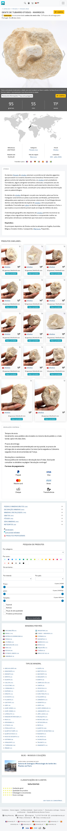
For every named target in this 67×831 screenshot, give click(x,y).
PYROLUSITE (10, 728)
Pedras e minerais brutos (16, 506)
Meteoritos (10, 524)
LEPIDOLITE (9, 714)
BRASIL (9, 633)
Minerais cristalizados (15, 512)
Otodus (55, 150)
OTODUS (9, 725)
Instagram (29, 815)
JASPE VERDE (10, 708)
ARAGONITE (42, 677)
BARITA (40, 679)
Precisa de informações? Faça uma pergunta (17, 96)
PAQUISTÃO (42, 647)
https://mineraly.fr (25, 817)
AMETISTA (41, 671)
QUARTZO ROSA (11, 734)
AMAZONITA (9, 671)
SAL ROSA (41, 736)
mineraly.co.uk (24, 821)
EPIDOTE (9, 694)
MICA (7, 719)
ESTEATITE (9, 697)
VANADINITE (42, 745)
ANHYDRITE (42, 674)
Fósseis (8, 518)
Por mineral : (7, 576)
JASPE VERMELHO (44, 708)
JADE (7, 705)
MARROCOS (43, 642)
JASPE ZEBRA (10, 711)
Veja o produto (11, 273)
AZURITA (9, 679)
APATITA (8, 677)
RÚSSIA (8, 650)
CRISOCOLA (42, 688)
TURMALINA (10, 745)
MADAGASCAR (11, 645)
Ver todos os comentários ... (53, 800)
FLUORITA (9, 699)
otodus (6, 267)
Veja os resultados (34, 618)
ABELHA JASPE (10, 668)
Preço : (5, 584)
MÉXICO (41, 645)
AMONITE (9, 674)
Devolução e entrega (52, 810)
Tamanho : (6, 598)
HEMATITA (41, 702)
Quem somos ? (39, 810)
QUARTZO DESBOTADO (45, 731)
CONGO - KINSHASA (45, 633)
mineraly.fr (10, 821)
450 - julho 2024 (56, 157)
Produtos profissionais (14, 536)
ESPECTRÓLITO (43, 694)
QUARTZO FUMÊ (11, 731)
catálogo (6, 9)
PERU (8, 647)
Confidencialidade (26, 810)
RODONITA (41, 734)
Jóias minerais (11, 522)
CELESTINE (9, 685)
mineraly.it (53, 821)
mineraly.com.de (39, 821)
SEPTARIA (9, 739)
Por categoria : (8, 549)
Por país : (38, 576)
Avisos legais (14, 810)
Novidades (8, 530)
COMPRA (59, 12)
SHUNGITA (41, 739)
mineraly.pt (38, 824)
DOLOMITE (41, 691)
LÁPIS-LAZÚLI (42, 714)
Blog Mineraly (8, 815)
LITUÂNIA (9, 642)
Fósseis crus (24, 9)
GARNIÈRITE (42, 699)
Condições (5, 810)
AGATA (40, 668)
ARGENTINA (43, 630)
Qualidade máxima (12, 533)
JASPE (40, 705)
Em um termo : (8, 567)
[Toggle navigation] (63, 3)
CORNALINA (9, 688)
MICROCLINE (42, 719)
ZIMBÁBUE (9, 656)
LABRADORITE (43, 711)
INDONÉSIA (42, 639)
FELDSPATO (41, 697)
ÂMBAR (8, 748)
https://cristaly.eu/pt (43, 817)
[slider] (4, 587)
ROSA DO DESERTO (12, 736)
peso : (5, 591)
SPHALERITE (10, 742)
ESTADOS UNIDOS (12, 653)
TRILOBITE (41, 742)
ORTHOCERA (42, 722)
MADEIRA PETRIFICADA (13, 716)
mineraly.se (51, 824)
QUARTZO (41, 728)
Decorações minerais (14, 510)
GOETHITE (9, 702)
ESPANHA (42, 636)
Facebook (19, 815)
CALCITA (9, 682)
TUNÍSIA (41, 650)
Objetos (9, 516)
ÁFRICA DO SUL (43, 653)
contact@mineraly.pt (58, 815)
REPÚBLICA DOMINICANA (14, 636)
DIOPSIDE (9, 691)
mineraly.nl (26, 824)
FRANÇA (8, 639)
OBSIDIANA (9, 722)
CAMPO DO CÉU (43, 682)
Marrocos (33, 157)
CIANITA (40, 685)
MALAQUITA (42, 716)
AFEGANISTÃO (10, 630)
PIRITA (40, 725)
